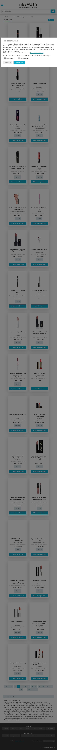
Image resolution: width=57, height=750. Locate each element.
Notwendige (9, 58)
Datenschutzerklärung (37, 53)
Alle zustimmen (19, 62)
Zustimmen (8, 62)
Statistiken (23, 58)
